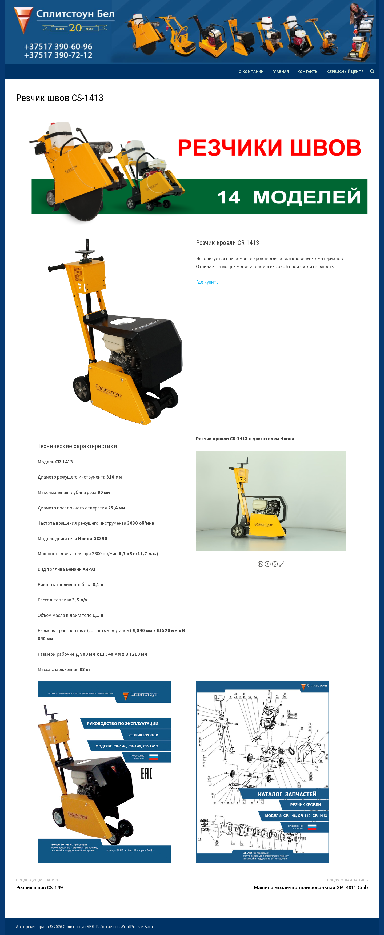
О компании (251, 71)
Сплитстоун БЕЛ (78, 926)
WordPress (130, 926)
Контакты (308, 71)
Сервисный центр (345, 71)
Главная (280, 71)
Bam (148, 926)
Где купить (207, 282)
